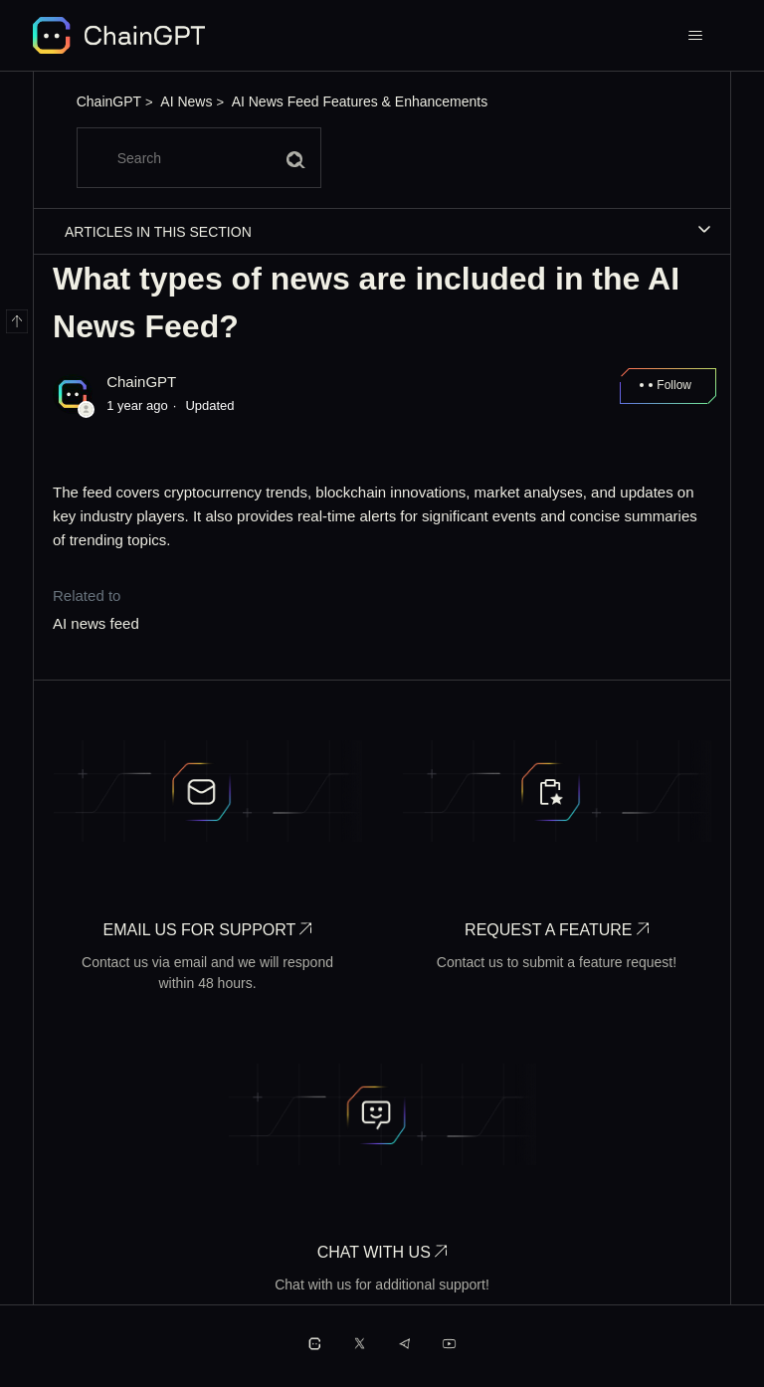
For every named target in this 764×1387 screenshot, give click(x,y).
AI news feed (96, 623)
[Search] (199, 157)
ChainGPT (109, 101)
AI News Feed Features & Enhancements (360, 101)
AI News (186, 101)
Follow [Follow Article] (674, 385)
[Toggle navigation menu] (696, 36)
